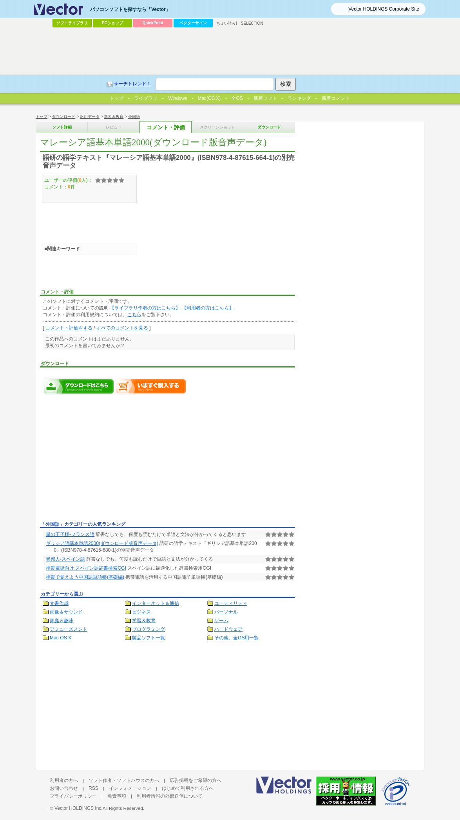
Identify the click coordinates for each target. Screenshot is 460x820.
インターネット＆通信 (155, 603)
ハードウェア (228, 629)
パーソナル (226, 612)
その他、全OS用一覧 (236, 638)
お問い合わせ (64, 788)
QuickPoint (153, 23)
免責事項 (116, 796)
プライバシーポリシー (73, 796)
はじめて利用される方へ (188, 788)
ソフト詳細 (62, 127)
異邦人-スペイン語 (65, 559)
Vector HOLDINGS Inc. (78, 808)
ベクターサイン (193, 23)
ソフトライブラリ (72, 23)
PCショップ (112, 23)
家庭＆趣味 (61, 620)
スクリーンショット (217, 127)
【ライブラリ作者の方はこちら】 (145, 308)
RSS (93, 788)
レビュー (113, 127)
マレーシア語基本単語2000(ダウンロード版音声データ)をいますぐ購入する (151, 386)
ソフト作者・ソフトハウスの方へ (124, 780)
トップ (41, 116)
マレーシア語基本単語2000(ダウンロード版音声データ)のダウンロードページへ (79, 386)
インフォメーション (130, 788)
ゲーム (221, 620)
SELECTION (252, 23)
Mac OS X (60, 638)
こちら (134, 314)
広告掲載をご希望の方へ (195, 780)
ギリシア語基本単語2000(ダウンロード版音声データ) (102, 543)
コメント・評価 (166, 127)
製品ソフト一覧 (148, 638)
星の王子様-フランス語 (70, 534)
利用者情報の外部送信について (170, 796)
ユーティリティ (230, 603)
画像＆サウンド (66, 612)
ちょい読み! (226, 23)
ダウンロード (63, 116)
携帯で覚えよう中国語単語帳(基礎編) (85, 577)
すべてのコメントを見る (122, 328)
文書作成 (59, 603)
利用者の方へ (64, 780)
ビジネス (141, 612)
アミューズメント (68, 629)
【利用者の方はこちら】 (208, 308)
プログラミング (148, 629)
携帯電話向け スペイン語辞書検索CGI (86, 568)
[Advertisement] (106, 460)
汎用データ (90, 116)
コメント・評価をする (68, 328)
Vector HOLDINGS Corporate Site (383, 9)
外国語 (134, 116)
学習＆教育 (113, 116)
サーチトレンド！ (132, 84)
